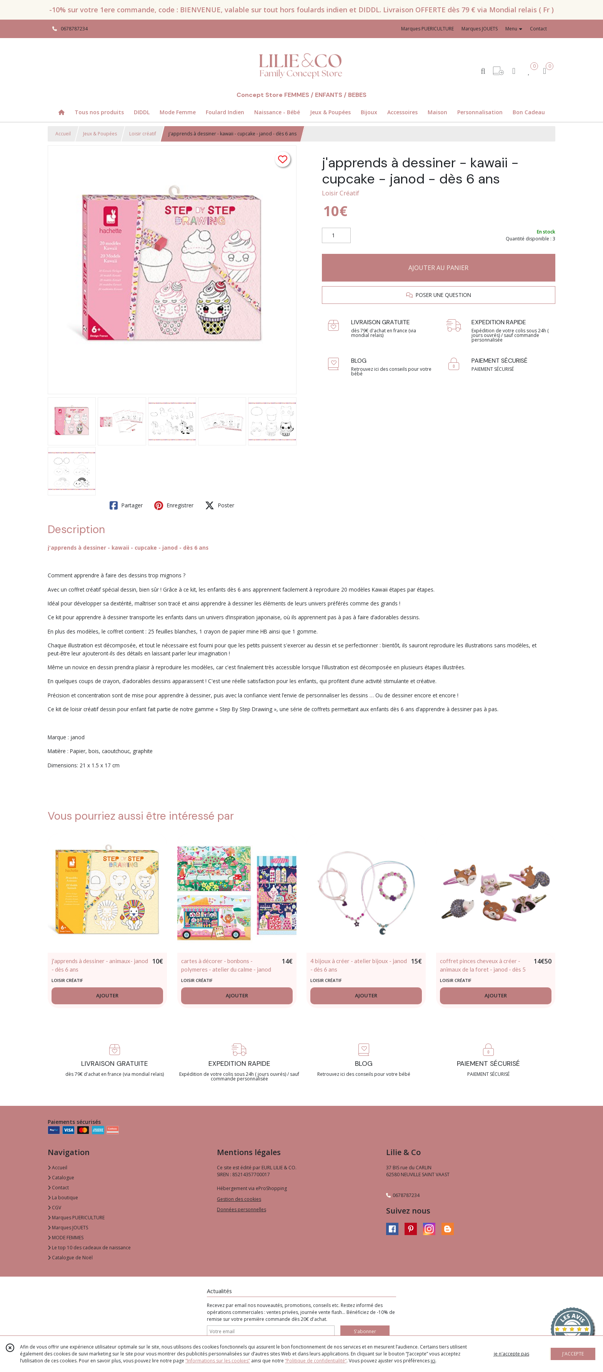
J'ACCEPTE (573, 1353)
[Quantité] (336, 235)
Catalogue (61, 1177)
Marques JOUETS (68, 1227)
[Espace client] (514, 70)
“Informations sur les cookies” (217, 1360)
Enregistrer (173, 505)
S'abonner (365, 1331)
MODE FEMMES (65, 1237)
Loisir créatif (142, 133)
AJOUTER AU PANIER (438, 267)
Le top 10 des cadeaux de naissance (89, 1247)
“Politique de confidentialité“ (315, 1360)
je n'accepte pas (511, 1353)
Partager (126, 505)
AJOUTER (107, 995)
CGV (54, 1207)
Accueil (63, 133)
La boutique (63, 1197)
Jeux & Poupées (100, 133)
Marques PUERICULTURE (76, 1217)
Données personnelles (241, 1209)
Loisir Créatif (340, 193)
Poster (219, 505)
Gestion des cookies (239, 1199)
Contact (538, 28)
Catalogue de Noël (70, 1257)
